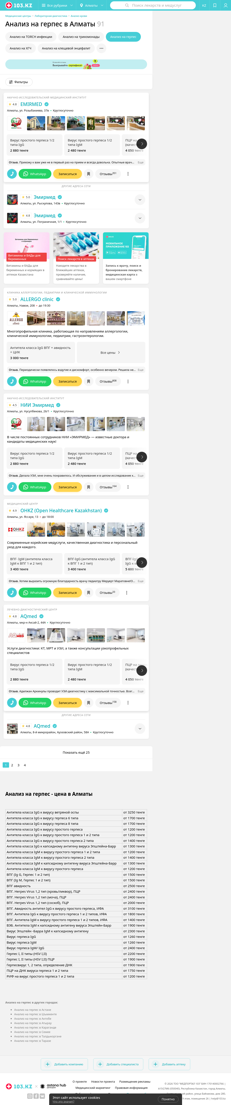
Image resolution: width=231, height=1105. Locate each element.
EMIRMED (31, 104)
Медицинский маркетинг (93, 1088)
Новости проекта (103, 1081)
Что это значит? (63, 1101)
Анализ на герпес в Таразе (32, 1041)
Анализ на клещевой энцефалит (66, 48)
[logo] (19, 5)
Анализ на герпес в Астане (32, 1010)
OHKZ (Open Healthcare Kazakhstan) (61, 510)
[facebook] (36, 1096)
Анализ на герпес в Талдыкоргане (37, 1036)
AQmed (28, 616)
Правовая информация (131, 1088)
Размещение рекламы (134, 1081)
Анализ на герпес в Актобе (32, 1019)
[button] (57, 5)
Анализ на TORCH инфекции (31, 37)
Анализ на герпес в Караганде (35, 1027)
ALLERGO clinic (36, 299)
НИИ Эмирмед (37, 405)
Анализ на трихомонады (81, 37)
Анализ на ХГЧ (20, 48)
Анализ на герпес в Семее (32, 1032)
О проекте (80, 1081)
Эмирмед (44, 197)
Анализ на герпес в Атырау (33, 1023)
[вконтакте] (42, 1096)
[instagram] (30, 1096)
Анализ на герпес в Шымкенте (35, 1014)
